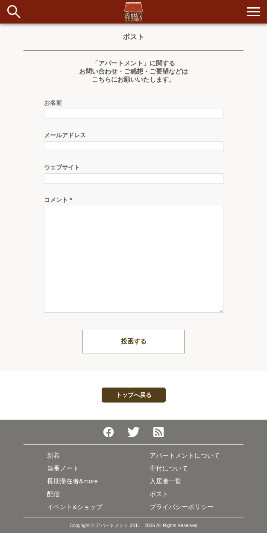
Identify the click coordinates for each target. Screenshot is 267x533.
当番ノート (63, 468)
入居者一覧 (166, 481)
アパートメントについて (185, 455)
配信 (53, 493)
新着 (53, 455)
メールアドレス (65, 135)
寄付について (169, 468)
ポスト (159, 493)
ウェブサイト (62, 167)
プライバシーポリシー (182, 506)
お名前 (53, 102)
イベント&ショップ (75, 506)
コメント (58, 199)
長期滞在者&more (72, 481)
